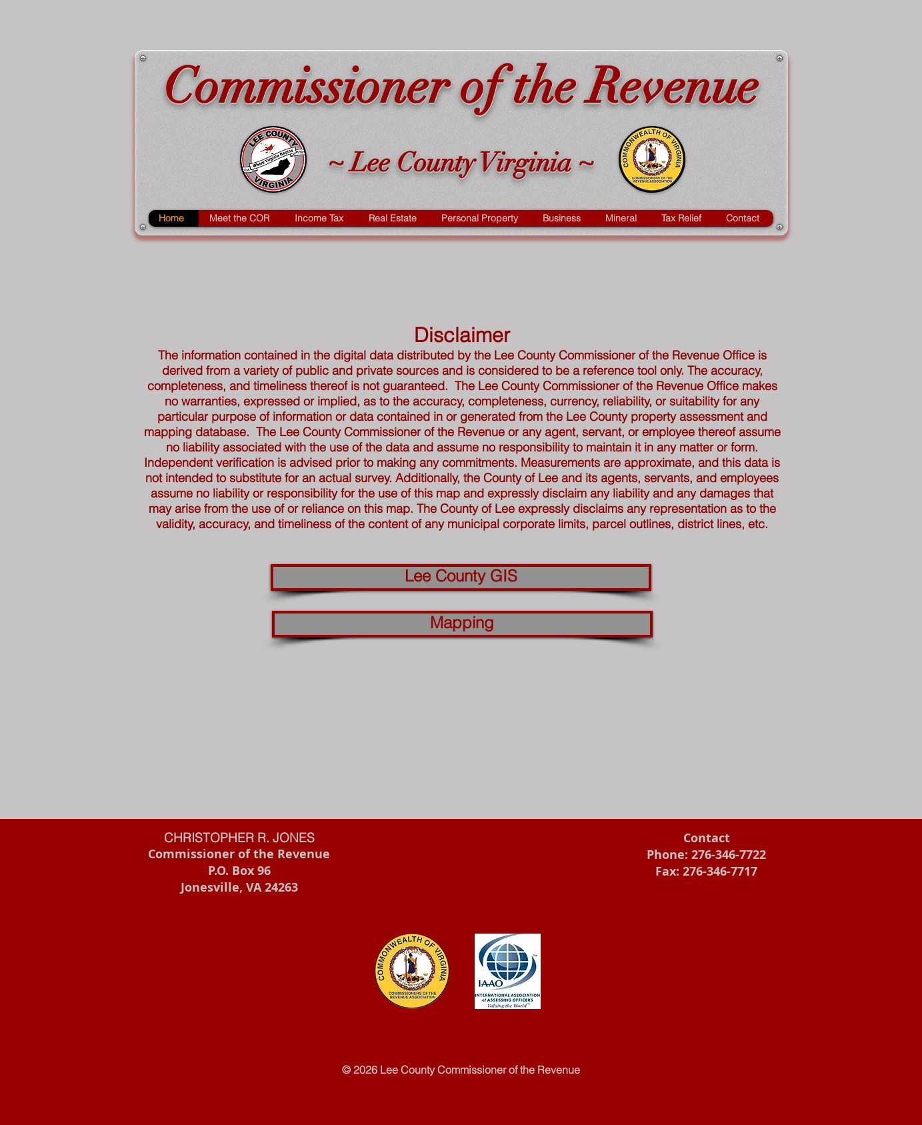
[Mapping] (462, 624)
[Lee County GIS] (461, 577)
